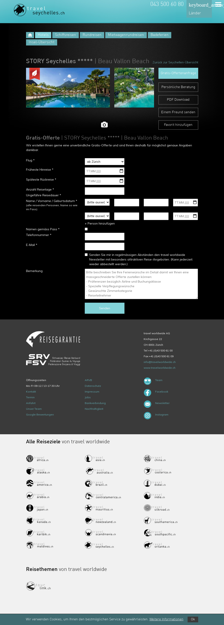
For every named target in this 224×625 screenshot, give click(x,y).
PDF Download (178, 100)
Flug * (30, 160)
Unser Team (34, 408)
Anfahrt (31, 403)
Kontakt (31, 391)
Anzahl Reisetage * (40, 189)
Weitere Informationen (166, 619)
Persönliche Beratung (178, 87)
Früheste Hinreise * (39, 170)
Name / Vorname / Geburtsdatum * (51, 201)
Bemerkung (34, 271)
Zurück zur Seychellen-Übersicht (175, 62)
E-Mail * (31, 245)
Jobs (88, 397)
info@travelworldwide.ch (160, 362)
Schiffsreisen (65, 35)
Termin (30, 397)
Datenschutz (93, 385)
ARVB (88, 380)
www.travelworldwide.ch (159, 367)
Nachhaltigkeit (94, 408)
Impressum (92, 391)
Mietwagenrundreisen (126, 35)
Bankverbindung (95, 403)
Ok (193, 619)
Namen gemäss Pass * (43, 229)
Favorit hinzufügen (178, 125)
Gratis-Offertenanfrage (178, 73)
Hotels (43, 35)
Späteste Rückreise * (41, 179)
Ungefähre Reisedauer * (43, 195)
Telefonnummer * (38, 235)
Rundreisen (92, 35)
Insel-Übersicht (42, 42)
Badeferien (160, 35)
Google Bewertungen (40, 414)
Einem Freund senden (178, 112)
